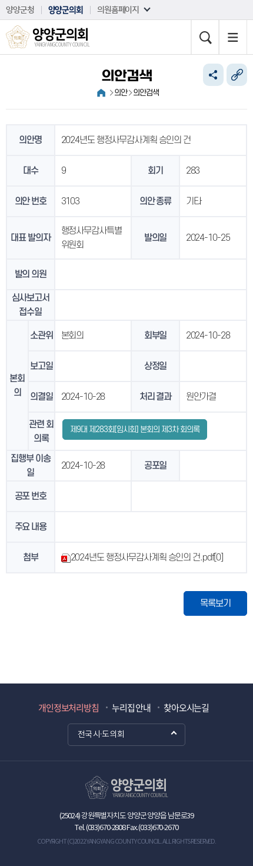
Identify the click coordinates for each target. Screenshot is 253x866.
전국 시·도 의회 (101, 734)
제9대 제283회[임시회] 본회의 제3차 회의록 (134, 429)
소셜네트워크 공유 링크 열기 (213, 75)
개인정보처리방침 (68, 707)
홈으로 (101, 93)
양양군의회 (65, 10)
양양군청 (20, 10)
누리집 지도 (233, 37)
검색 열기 (205, 37)
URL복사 (237, 75)
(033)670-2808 (105, 828)
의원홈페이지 (118, 10)
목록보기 (215, 603)
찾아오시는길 (186, 707)
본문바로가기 (0, 0)
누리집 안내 (131, 707)
